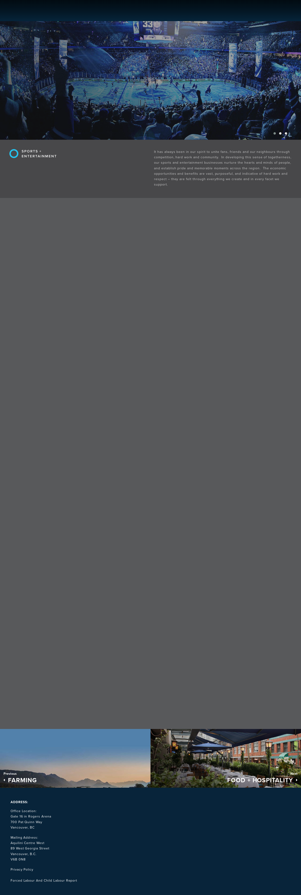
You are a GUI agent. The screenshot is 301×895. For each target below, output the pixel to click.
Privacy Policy (22, 870)
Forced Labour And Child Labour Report (44, 881)
